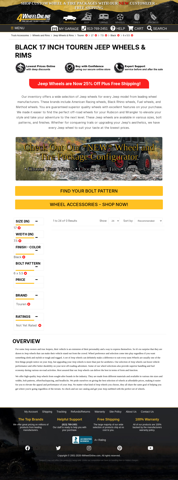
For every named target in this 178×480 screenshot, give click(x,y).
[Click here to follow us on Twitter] (58, 448)
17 (17, 228)
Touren (23, 304)
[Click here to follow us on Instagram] (89, 448)
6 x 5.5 (20, 273)
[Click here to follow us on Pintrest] (119, 448)
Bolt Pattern (29, 265)
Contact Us (147, 411)
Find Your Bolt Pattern (89, 191)
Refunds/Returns (80, 411)
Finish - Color (29, 249)
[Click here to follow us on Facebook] (27, 448)
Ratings (29, 316)
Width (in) (29, 235)
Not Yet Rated (28, 325)
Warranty (100, 411)
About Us (131, 411)
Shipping (47, 411)
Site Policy (115, 411)
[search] (156, 28)
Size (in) (29, 221)
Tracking (61, 411)
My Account (31, 411)
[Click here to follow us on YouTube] (150, 448)
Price (29, 279)
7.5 (17, 241)
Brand (29, 295)
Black (19, 257)
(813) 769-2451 (69, 424)
